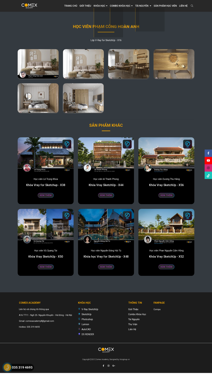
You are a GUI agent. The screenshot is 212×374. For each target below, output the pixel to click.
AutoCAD (86, 329)
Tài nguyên (143, 5)
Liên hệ (183, 5)
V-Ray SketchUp (90, 309)
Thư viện (132, 324)
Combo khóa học (121, 5)
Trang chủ (70, 5)
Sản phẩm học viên (165, 5)
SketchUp (86, 314)
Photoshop (87, 319)
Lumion (85, 324)
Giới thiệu (85, 5)
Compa (157, 309)
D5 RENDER (88, 334)
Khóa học (100, 5)
